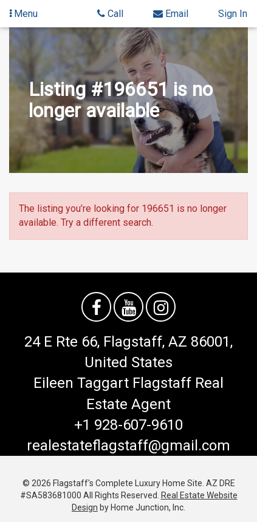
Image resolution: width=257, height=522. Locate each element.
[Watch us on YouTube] (128, 307)
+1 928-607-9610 (128, 424)
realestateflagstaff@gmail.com (128, 445)
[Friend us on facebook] (96, 307)
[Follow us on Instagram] (161, 307)
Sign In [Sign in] (232, 13)
